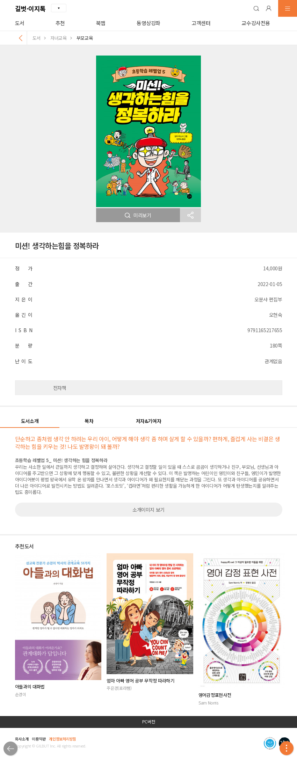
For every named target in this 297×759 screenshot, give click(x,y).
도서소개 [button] (30, 420)
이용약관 (38, 739)
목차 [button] (89, 420)
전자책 (59, 387)
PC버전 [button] (148, 722)
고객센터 (201, 23)
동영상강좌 (148, 23)
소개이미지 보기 (148, 509)
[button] (256, 8)
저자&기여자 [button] (148, 420)
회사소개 (22, 739)
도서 (19, 23)
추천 (60, 23)
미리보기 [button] (138, 215)
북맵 (101, 23)
